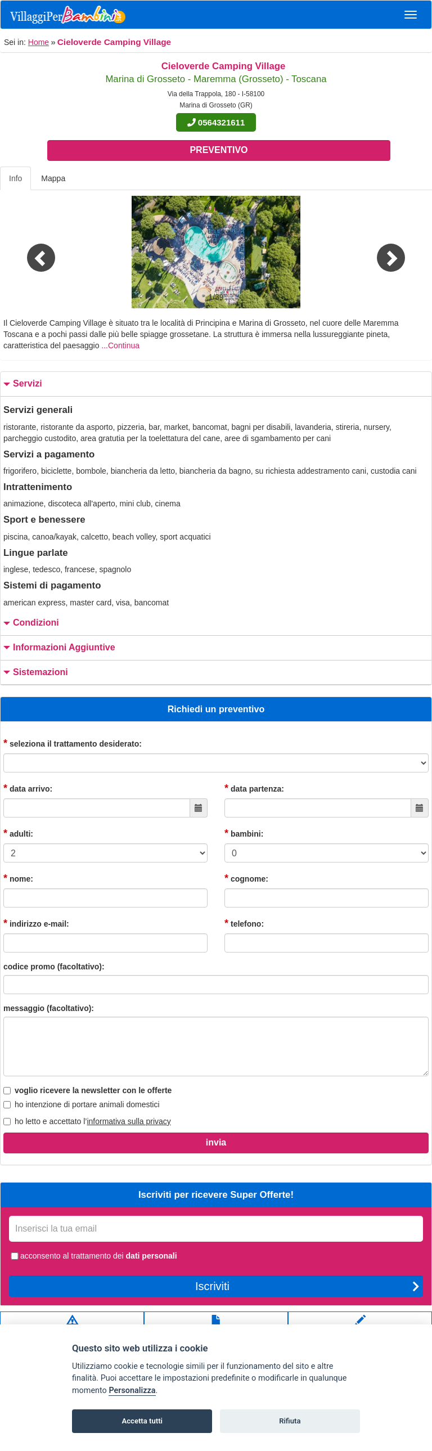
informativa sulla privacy (128, 1121)
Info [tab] (15, 178)
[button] (32, 252)
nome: (18, 878)
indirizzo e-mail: (36, 923)
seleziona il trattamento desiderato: (72, 743)
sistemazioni (34, 672)
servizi (21, 384)
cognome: (246, 878)
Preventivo (219, 150)
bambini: (243, 833)
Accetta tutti (142, 1421)
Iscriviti (307, 1286)
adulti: (18, 833)
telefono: (244, 923)
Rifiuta (289, 1421)
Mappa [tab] (53, 178)
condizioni (30, 623)
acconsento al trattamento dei (93, 1255)
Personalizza (132, 1390)
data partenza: (254, 788)
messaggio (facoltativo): (48, 1008)
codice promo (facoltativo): (54, 966)
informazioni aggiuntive (58, 647)
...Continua (120, 345)
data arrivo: (27, 788)
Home (38, 42)
